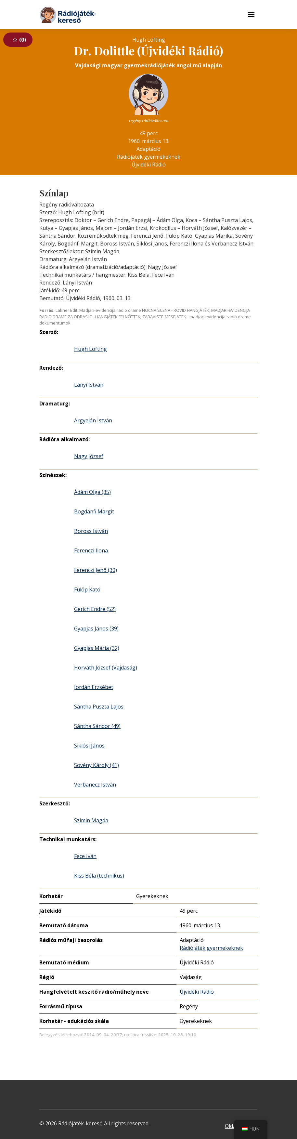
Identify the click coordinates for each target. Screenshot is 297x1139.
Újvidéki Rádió (149, 164)
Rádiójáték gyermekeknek (148, 156)
